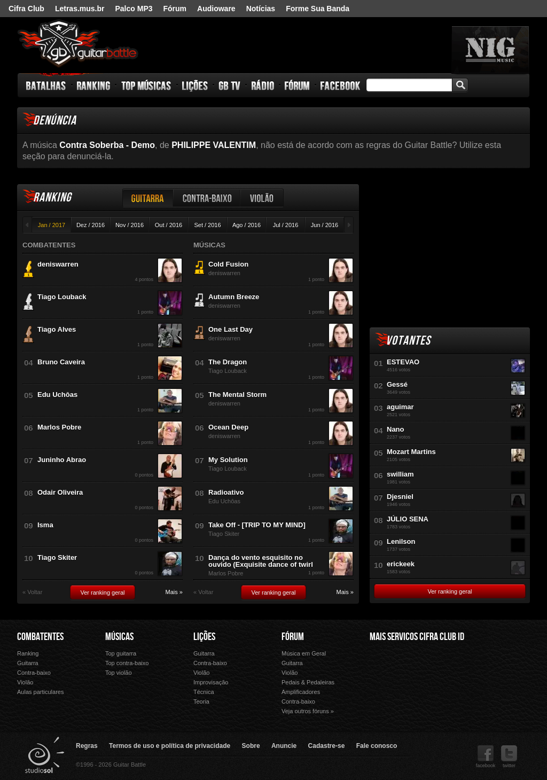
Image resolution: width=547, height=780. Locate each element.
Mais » (174, 592)
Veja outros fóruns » (308, 711)
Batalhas (46, 85)
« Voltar (32, 592)
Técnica (203, 692)
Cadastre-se (326, 746)
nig (490, 50)
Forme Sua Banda (317, 8)
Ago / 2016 (246, 225)
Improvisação (210, 682)
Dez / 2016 (90, 225)
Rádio (263, 85)
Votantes (408, 340)
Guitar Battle (78, 44)
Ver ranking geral (102, 592)
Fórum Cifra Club (393, 680)
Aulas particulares (40, 692)
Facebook (340, 85)
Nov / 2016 (129, 225)
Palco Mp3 (449, 680)
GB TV (229, 85)
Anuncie (283, 746)
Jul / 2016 (286, 225)
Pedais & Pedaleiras (308, 682)
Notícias (260, 8)
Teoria (201, 701)
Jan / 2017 (51, 225)
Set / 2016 (207, 225)
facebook (486, 756)
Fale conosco (376, 746)
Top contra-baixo (127, 663)
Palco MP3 (133, 8)
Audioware (216, 8)
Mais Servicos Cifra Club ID (417, 636)
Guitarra (148, 198)
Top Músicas (146, 85)
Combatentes (40, 636)
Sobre (251, 746)
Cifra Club (26, 8)
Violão (262, 198)
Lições (195, 85)
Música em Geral (304, 653)
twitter (509, 756)
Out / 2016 (168, 225)
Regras (87, 746)
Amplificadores (301, 692)
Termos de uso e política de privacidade (169, 746)
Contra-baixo (207, 198)
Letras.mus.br (80, 8)
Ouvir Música (393, 694)
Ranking (94, 85)
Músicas (119, 636)
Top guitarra (120, 653)
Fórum (175, 8)
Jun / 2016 (324, 225)
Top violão (118, 672)
